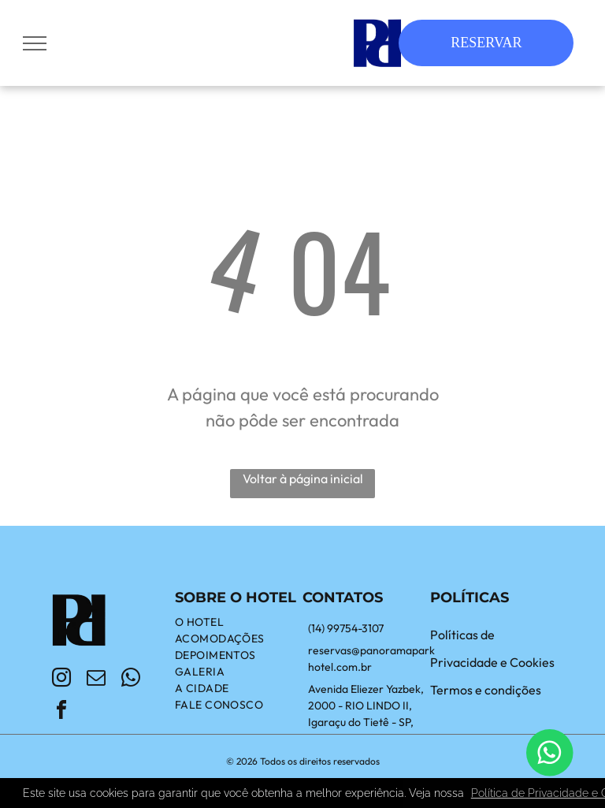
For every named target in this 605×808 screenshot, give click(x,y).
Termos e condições (485, 690)
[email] (96, 680)
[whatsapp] (131, 680)
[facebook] (61, 712)
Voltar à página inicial (303, 478)
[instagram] (61, 680)
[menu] (34, 43)
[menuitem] (238, 622)
